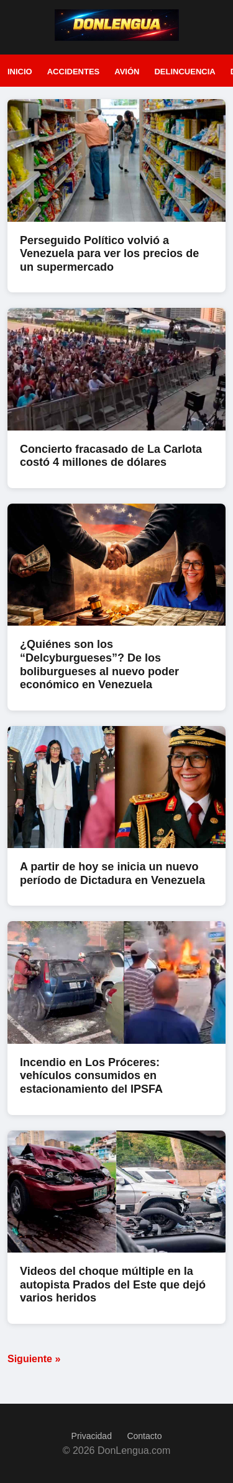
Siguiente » (33, 1359)
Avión (126, 71)
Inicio (19, 71)
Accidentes (73, 71)
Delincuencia (184, 71)
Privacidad (91, 1436)
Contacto (144, 1436)
